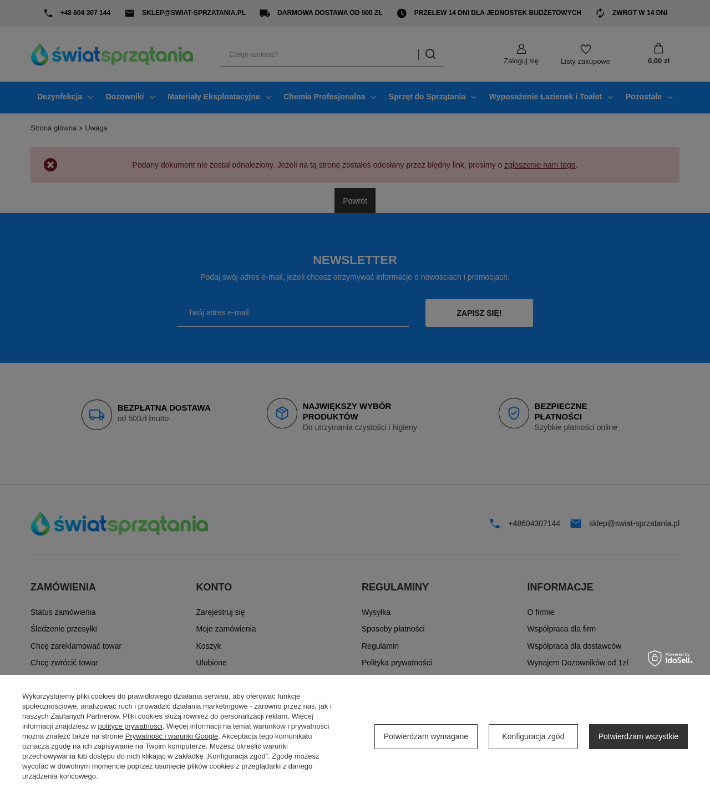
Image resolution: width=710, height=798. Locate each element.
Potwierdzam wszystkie (639, 736)
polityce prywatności (130, 726)
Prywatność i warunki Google (172, 736)
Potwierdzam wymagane (426, 736)
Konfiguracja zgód (533, 736)
